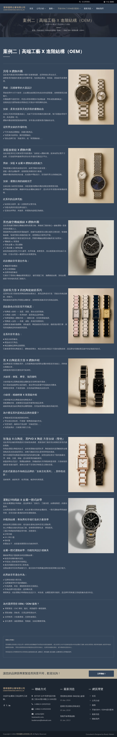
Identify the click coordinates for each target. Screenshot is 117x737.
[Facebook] (4, 705)
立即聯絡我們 (67, 652)
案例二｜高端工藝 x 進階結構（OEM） (71, 30)
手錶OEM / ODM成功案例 (69, 8)
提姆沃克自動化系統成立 (70, 706)
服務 (52, 8)
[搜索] (80, 2)
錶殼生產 (34, 652)
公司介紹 (41, 8)
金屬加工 (40, 652)
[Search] (92, 2)
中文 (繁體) (110, 2)
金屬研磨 (59, 652)
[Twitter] (7, 705)
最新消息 (88, 8)
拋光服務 (52, 652)
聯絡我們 (100, 8)
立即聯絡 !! (101, 674)
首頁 (31, 8)
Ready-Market (109, 734)
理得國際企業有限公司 (24, 734)
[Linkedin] (9, 705)
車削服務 (46, 652)
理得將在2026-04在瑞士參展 (72, 696)
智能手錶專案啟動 (67, 716)
